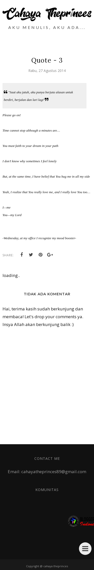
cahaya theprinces (55, 566)
